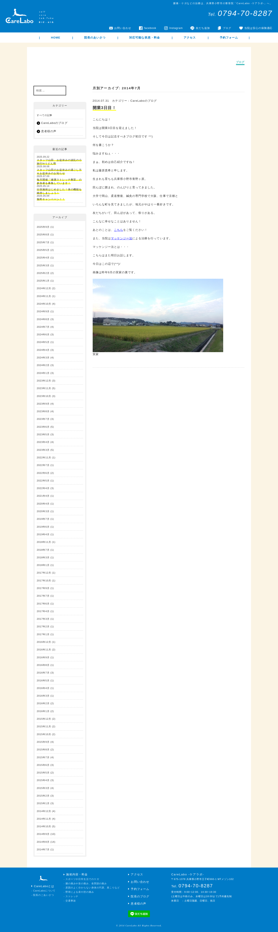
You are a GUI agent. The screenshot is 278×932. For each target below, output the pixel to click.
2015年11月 (44, 726)
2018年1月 (43, 565)
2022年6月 (43, 473)
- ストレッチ (71, 896)
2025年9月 (43, 227)
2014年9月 (43, 834)
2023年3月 (43, 450)
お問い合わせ (122, 28)
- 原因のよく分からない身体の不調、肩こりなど (92, 887)
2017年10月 (44, 580)
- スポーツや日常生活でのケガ (81, 879)
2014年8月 (43, 842)
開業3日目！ (104, 108)
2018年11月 (44, 542)
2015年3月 (43, 788)
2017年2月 (43, 626)
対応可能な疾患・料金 (144, 37)
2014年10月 (44, 826)
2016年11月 (44, 649)
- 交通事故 (70, 900)
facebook (150, 28)
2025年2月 (43, 273)
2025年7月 (43, 242)
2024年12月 (44, 288)
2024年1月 (43, 373)
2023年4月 (43, 442)
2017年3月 (43, 619)
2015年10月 (44, 734)
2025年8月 (43, 234)
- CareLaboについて (43, 890)
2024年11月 (44, 296)
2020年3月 (43, 511)
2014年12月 (44, 811)
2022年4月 (43, 488)
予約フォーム (229, 37)
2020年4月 (43, 503)
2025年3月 (43, 265)
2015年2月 (43, 795)
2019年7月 (43, 519)
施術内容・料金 (76, 874)
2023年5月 (43, 434)
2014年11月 (44, 818)
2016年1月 (43, 711)
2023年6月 (43, 426)
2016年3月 (43, 695)
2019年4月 (43, 534)
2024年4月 (43, 350)
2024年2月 (43, 365)
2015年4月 (43, 780)
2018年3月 (43, 557)
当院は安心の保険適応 (258, 28)
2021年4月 (43, 496)
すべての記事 (44, 115)
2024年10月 (44, 303)
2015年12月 (44, 719)
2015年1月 (43, 803)
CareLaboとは (44, 886)
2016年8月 (43, 665)
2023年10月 (44, 396)
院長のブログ (140, 896)
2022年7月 (43, 465)
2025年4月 (43, 257)
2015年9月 (43, 742)
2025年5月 (43, 250)
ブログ (227, 28)
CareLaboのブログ (143, 100)
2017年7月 (43, 595)
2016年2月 (43, 703)
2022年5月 (43, 480)
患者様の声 (48, 131)
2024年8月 (43, 319)
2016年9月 (43, 657)
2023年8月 (43, 411)
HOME (55, 37)
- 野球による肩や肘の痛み (79, 892)
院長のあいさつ (95, 37)
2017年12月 (44, 572)
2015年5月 (43, 772)
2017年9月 (43, 588)
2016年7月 (43, 672)
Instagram (176, 28)
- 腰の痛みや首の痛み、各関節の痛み (85, 883)
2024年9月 (43, 311)
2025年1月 (43, 280)
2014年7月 (43, 849)
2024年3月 (43, 357)
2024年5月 (43, 342)
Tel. (240, 14)
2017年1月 (43, 634)
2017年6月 (43, 603)
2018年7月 (43, 550)
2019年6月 (43, 526)
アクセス (190, 37)
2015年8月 (43, 749)
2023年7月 (43, 419)
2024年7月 (43, 327)
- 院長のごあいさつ (42, 895)
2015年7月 (43, 757)
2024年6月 (43, 334)
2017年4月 (43, 611)
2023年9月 (43, 403)
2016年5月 (43, 680)
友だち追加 (203, 28)
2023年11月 (44, 388)
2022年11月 (44, 457)
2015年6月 (43, 765)
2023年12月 (44, 380)
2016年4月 (43, 688)
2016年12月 (44, 642)
